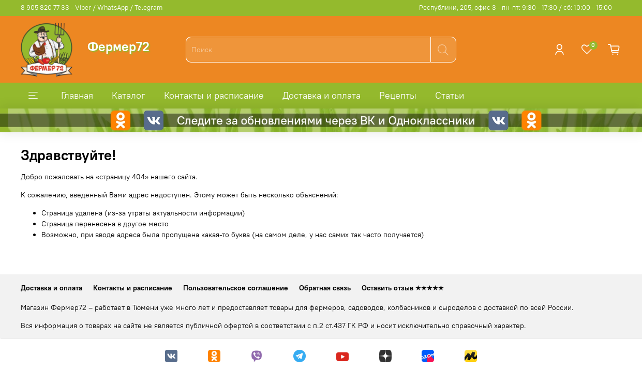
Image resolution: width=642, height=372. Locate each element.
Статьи (449, 95)
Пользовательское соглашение (235, 287)
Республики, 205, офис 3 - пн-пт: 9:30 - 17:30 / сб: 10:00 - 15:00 (515, 7)
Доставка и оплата (321, 95)
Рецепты (397, 95)
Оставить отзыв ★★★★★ (403, 287)
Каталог (128, 95)
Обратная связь (325, 287)
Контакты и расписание (214, 95)
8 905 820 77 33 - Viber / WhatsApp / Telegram (91, 7)
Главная (77, 95)
